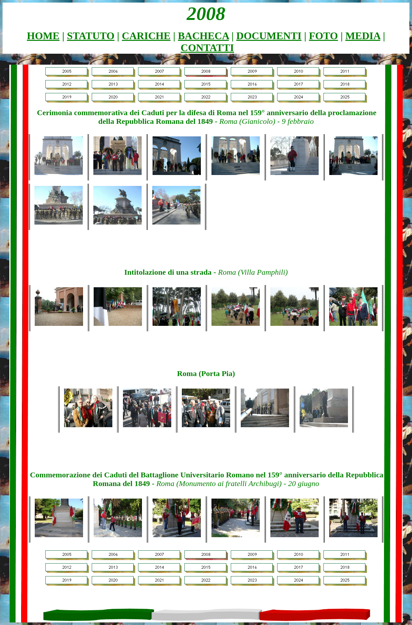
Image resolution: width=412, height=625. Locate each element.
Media (362, 35)
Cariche (146, 35)
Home (43, 35)
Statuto (91, 35)
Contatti (207, 47)
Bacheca (203, 35)
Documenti (269, 35)
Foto (323, 35)
